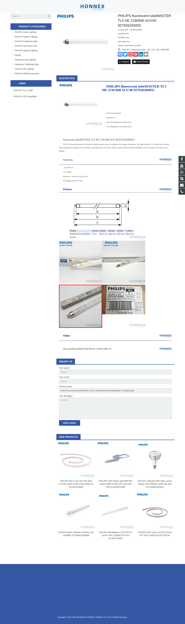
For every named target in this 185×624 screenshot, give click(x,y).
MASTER (165, 61)
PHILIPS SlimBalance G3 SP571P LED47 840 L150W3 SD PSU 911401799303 (115, 551)
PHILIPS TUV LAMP (23, 102)
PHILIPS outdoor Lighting (26, 48)
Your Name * (64, 379)
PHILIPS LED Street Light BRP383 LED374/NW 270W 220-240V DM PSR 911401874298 (115, 500)
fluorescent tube (138, 61)
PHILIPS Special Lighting (26, 62)
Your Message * (66, 409)
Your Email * (64, 389)
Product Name (65, 399)
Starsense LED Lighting (25, 71)
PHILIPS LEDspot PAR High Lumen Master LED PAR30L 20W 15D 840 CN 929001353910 (155, 500)
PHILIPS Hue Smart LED (26, 57)
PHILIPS (126, 61)
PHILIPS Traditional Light (26, 53)
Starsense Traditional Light (27, 76)
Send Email (140, 73)
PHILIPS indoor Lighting (25, 43)
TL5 (153, 61)
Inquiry (124, 73)
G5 (148, 61)
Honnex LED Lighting (24, 80)
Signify (18, 66)
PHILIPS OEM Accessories (27, 85)
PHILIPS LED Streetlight (25, 108)
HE (157, 61)
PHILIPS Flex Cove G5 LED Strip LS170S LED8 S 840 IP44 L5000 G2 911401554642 (76, 500)
